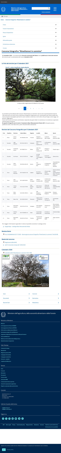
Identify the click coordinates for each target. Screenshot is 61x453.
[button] (56, 25)
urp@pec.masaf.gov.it (7, 409)
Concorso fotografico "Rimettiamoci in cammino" (17, 20)
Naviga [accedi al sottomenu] (4, 16)
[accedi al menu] (55, 9)
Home (2, 20)
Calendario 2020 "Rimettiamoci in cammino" (17, 253)
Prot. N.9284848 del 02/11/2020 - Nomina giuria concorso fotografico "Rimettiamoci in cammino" (30, 234)
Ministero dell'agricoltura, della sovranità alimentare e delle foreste (19, 9)
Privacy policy (10, 449)
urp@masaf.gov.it (6, 408)
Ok (3, 449)
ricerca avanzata (46, 12)
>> (42, 108)
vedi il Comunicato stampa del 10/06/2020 (14, 245)
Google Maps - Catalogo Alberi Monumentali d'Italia (16, 226)
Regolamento (10, 242)
